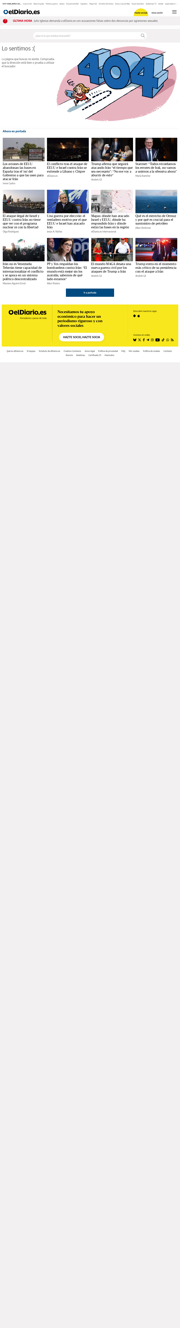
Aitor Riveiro (53, 283)
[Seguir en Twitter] (139, 339)
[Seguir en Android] (134, 315)
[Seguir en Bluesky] (134, 339)
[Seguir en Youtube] (157, 339)
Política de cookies (151, 351)
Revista (69, 355)
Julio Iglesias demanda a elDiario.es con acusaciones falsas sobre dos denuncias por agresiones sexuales (96, 20)
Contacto (167, 351)
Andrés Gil (96, 179)
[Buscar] (143, 35)
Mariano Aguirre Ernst (14, 283)
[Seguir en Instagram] (152, 339)
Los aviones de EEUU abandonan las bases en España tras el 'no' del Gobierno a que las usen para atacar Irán (23, 171)
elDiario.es (52, 175)
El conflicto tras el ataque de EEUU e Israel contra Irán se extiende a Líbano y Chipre (67, 167)
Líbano (62, 4)
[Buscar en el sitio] (86, 35)
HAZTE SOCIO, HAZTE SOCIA (81, 337)
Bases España (39, 4)
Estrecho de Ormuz (106, 4)
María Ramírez (142, 175)
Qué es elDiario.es (15, 351)
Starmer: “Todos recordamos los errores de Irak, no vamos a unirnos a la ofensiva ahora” (156, 167)
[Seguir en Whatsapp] (167, 339)
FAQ (123, 351)
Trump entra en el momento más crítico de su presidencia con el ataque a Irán (155, 267)
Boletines (80, 355)
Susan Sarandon (138, 4)
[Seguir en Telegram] (147, 339)
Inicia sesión (157, 13)
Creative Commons (72, 351)
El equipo (31, 351)
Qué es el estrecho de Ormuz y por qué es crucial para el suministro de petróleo (155, 219)
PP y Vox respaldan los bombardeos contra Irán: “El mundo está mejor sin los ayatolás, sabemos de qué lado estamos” (67, 271)
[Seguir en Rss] (172, 339)
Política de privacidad (108, 351)
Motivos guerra (52, 4)
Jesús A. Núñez (54, 231)
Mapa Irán (93, 4)
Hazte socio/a (141, 13)
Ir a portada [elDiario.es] (90, 292)
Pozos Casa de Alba (122, 4)
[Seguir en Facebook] (144, 339)
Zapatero (84, 4)
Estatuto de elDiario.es (49, 351)
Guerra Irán (27, 4)
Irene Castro (9, 183)
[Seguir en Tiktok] (163, 339)
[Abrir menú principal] (174, 11)
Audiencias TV (151, 4)
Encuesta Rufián (72, 4)
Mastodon (109, 355)
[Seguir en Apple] (138, 315)
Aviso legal (90, 351)
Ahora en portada (14, 131)
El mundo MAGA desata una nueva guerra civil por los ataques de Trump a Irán (111, 267)
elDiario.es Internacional (103, 231)
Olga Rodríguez (11, 231)
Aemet (160, 4)
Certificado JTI (94, 355)
